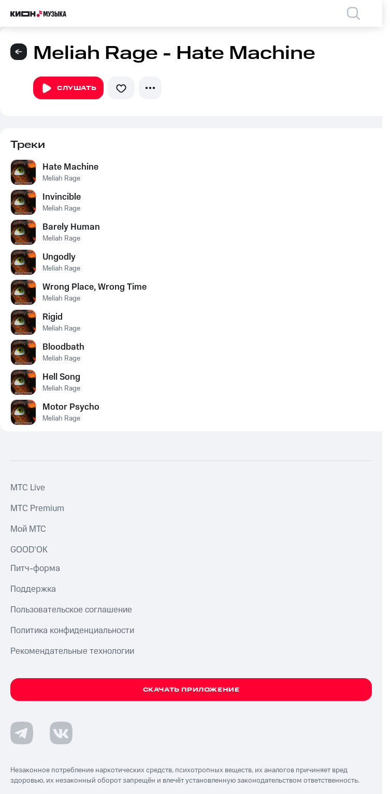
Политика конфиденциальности (72, 630)
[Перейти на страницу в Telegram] (21, 733)
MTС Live (27, 488)
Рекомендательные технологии (72, 651)
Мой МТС (28, 529)
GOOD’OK (29, 550)
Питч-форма (35, 568)
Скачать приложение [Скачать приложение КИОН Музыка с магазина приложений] (191, 689)
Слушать (68, 88)
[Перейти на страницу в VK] (61, 733)
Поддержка (33, 589)
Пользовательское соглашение (71, 610)
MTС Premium (37, 508)
